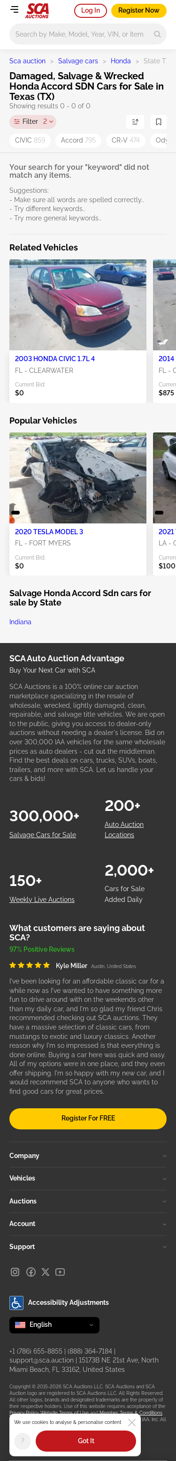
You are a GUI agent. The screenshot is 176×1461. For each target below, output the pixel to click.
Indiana (20, 622)
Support (88, 1246)
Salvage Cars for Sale (42, 835)
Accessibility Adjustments (59, 1303)
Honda (121, 61)
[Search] (157, 34)
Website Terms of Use (64, 1413)
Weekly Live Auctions (42, 899)
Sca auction (27, 61)
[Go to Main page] (37, 10)
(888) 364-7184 (90, 1351)
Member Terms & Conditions (130, 1413)
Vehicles (88, 1178)
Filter (35, 122)
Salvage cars (78, 61)
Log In (90, 10)
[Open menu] (14, 9)
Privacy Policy (23, 1413)
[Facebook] (31, 1272)
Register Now (139, 10)
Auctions (88, 1201)
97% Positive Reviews (42, 949)
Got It (86, 1441)
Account (88, 1223)
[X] (45, 1272)
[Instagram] (15, 1272)
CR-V (126, 140)
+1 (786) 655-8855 (35, 1351)
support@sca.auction (41, 1360)
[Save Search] (159, 122)
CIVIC (30, 140)
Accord (78, 140)
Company (88, 1155)
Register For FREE (88, 1118)
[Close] (132, 1422)
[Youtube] (60, 1272)
